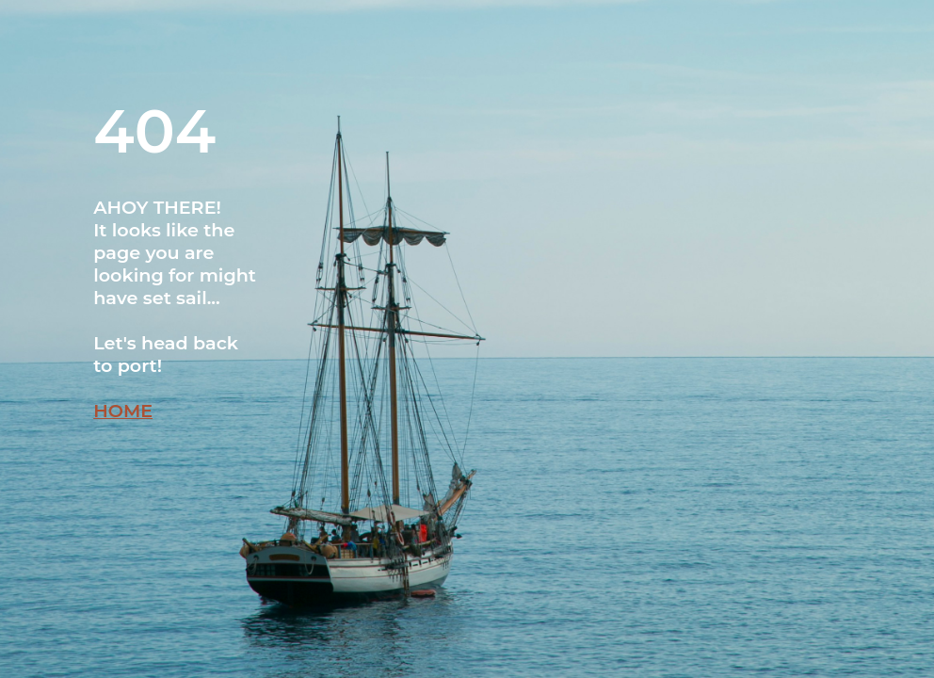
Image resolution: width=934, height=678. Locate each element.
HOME (123, 410)
